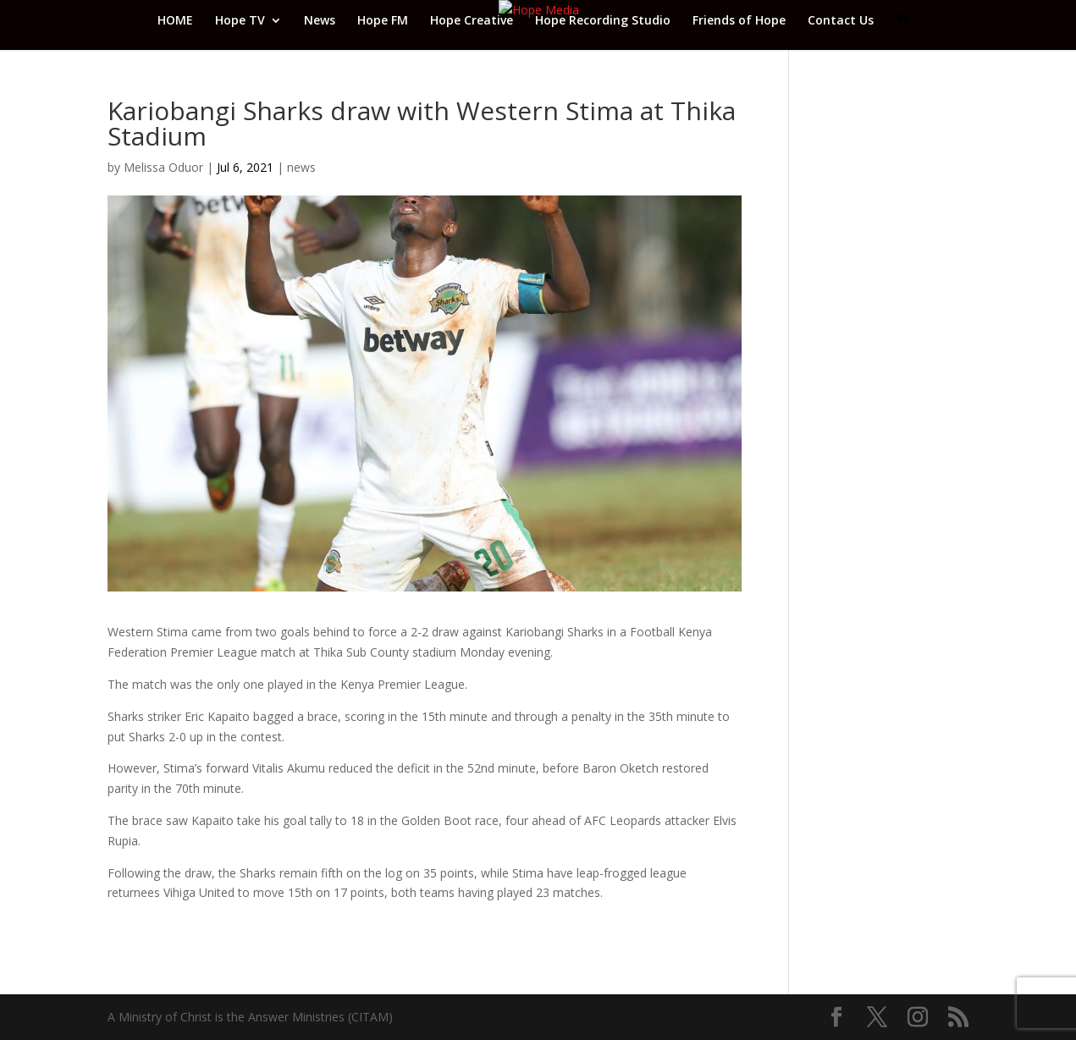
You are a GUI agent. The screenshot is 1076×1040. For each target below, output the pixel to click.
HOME (175, 21)
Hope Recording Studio (602, 21)
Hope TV (240, 21)
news (301, 167)
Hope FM (382, 21)
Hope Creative (471, 21)
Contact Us (841, 21)
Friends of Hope (739, 21)
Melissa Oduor (163, 167)
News (319, 21)
